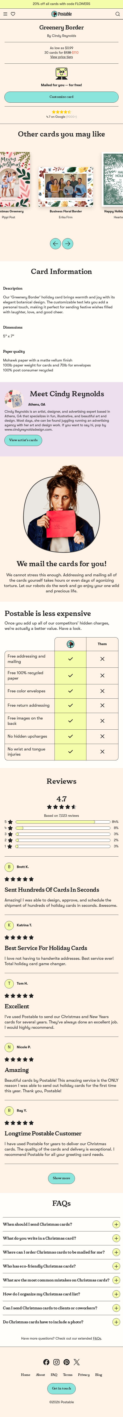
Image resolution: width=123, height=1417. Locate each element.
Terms (67, 1375)
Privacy (84, 1375)
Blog (98, 1375)
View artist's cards (23, 440)
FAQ (54, 1375)
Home (25, 1375)
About (40, 1375)
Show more (61, 1178)
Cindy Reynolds (64, 36)
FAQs (97, 1338)
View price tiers (61, 57)
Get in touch (61, 1388)
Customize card (62, 97)
